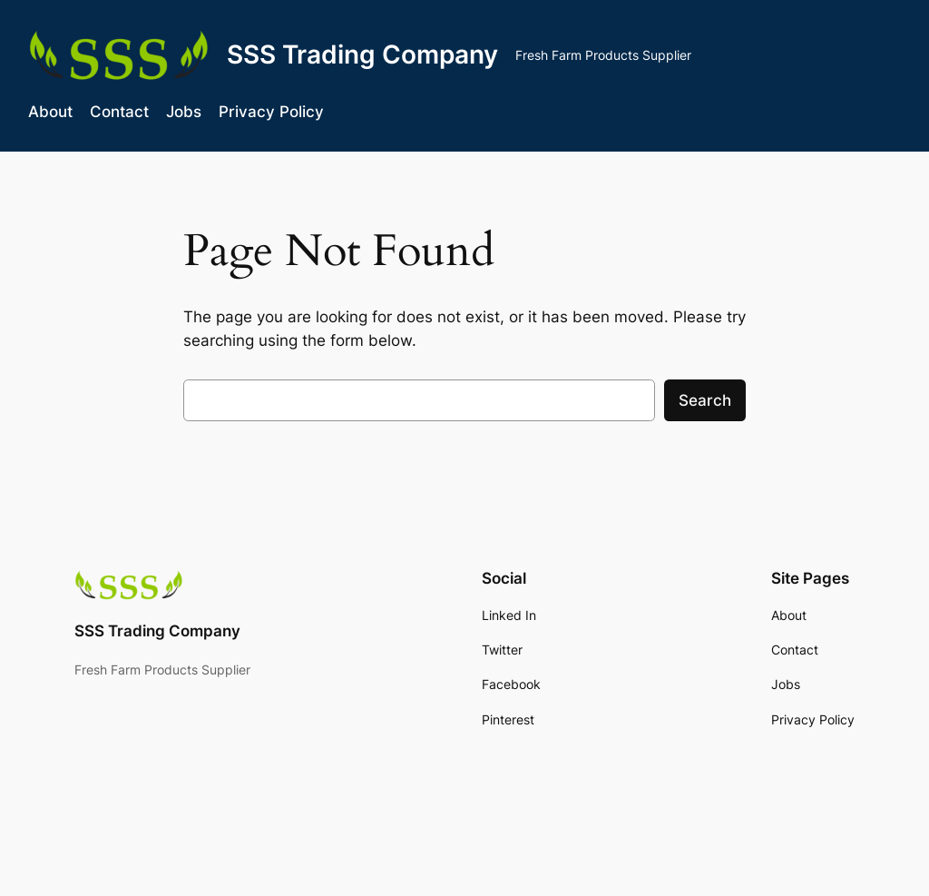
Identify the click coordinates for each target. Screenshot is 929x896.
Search (705, 400)
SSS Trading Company (362, 54)
